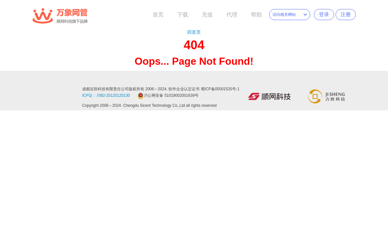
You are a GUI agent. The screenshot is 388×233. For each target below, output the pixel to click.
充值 (207, 15)
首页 (158, 15)
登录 (324, 14)
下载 (182, 15)
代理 (231, 15)
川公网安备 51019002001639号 (168, 95)
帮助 (256, 15)
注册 (345, 14)
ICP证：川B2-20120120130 (106, 95)
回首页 (194, 32)
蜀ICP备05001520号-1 (220, 89)
